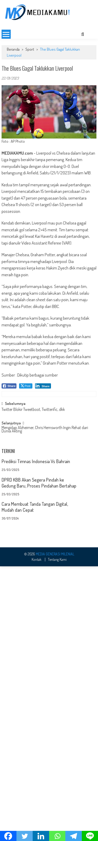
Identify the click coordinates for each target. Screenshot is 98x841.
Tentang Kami (57, 821)
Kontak (37, 821)
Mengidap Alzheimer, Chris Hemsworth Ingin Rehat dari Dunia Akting (45, 496)
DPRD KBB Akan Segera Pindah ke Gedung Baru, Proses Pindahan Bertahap (39, 647)
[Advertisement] (49, 423)
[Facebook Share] (9, 386)
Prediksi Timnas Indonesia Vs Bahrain (36, 625)
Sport (29, 49)
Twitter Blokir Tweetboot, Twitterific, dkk (33, 476)
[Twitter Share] (25, 386)
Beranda (13, 49)
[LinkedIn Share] (43, 386)
